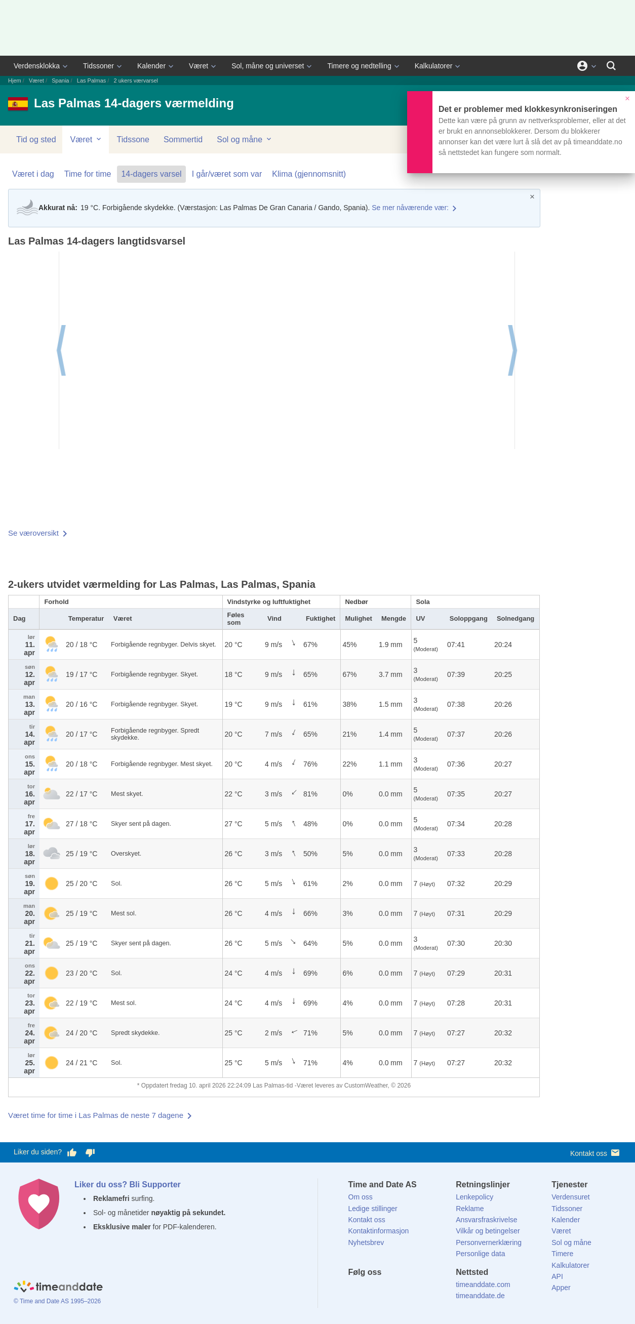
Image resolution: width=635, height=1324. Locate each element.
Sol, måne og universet (267, 66)
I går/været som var (227, 174)
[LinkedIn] (390, 1291)
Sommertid (183, 139)
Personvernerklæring (489, 1242)
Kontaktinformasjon (378, 1231)
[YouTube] (424, 1291)
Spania (60, 80)
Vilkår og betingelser (488, 1231)
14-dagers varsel (151, 174)
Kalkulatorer (434, 66)
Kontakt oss (595, 1152)
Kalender (151, 66)
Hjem (14, 80)
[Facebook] (356, 1291)
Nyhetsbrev (366, 1242)
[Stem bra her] (72, 1152)
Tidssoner (98, 66)
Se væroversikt (33, 533)
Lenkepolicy (474, 1197)
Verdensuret (570, 1197)
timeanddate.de (480, 1296)
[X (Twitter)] (372, 1291)
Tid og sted (36, 139)
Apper (560, 1287)
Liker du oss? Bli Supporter (127, 1184)
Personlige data (480, 1254)
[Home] (58, 1287)
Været (198, 66)
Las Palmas (91, 80)
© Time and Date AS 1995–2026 (57, 1301)
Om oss (360, 1197)
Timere (562, 1254)
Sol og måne (244, 139)
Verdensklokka (37, 66)
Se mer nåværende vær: (410, 208)
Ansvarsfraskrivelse (486, 1220)
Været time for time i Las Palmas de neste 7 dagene (95, 1115)
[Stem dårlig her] (90, 1152)
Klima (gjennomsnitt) (309, 174)
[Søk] (611, 66)
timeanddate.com (483, 1284)
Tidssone (133, 139)
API (557, 1276)
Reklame (470, 1209)
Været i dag (33, 174)
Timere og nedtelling (359, 66)
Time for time (87, 174)
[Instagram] (407, 1291)
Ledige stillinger (373, 1209)
